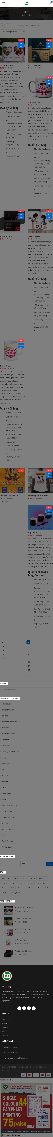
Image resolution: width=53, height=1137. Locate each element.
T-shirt (4, 835)
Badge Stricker (8, 710)
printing (5, 823)
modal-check (5, 1080)
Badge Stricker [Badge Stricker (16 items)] (19, 878)
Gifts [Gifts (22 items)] (21, 883)
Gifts (3, 769)
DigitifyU (33, 1067)
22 (29, 662)
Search (51, 689)
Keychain (5, 787)
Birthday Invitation (9, 721)
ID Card (5, 775)
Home (23, 15)
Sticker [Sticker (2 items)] (47, 888)
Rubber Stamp (7, 829)
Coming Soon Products (11, 751)
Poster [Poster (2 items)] (38, 888)
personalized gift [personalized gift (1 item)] (8, 888)
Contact (5, 1035)
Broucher (5, 727)
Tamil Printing (7, 841)
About (4, 1031)
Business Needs (8, 733)
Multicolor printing (9, 805)
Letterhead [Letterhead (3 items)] (41, 883)
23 (29, 666)
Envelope (5, 763)
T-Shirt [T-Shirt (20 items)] (4, 892)
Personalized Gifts (9, 811)
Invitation (6, 781)
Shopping (6, 1019)
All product (6, 704)
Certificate (6, 745)
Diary (4, 757)
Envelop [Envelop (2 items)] (4, 883)
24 (29, 670)
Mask (4, 799)
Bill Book (5, 716)
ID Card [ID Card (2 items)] (30, 883)
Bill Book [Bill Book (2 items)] (31, 878)
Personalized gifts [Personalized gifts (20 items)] (24, 888)
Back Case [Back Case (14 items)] (5, 878)
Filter (50, 864)
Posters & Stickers (9, 817)
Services (5, 1027)
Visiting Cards (7, 847)
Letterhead (6, 793)
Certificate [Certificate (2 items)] (43, 878)
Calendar (5, 739)
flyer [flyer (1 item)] (13, 883)
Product (5, 1023)
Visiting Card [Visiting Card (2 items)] (15, 892)
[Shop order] (12, 31)
